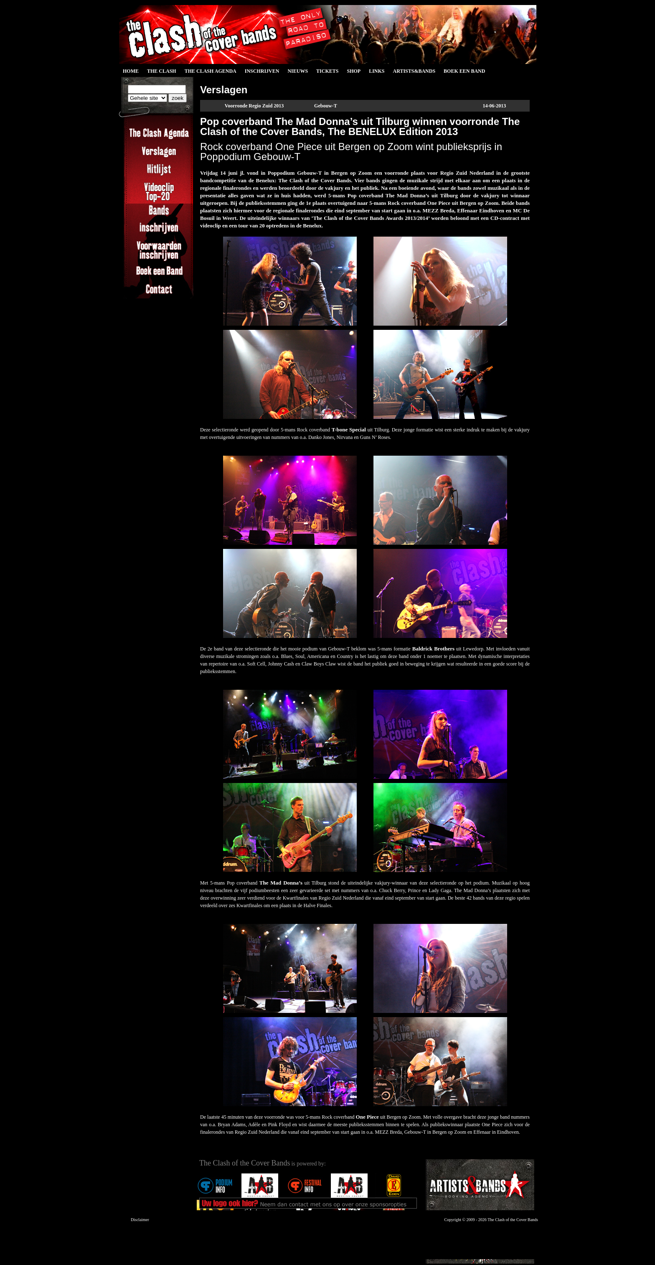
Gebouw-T (325, 106)
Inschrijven (262, 71)
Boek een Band (464, 71)
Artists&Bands (414, 71)
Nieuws (297, 71)
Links (376, 71)
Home (131, 71)
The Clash (161, 71)
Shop (354, 71)
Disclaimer (140, 1219)
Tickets (327, 71)
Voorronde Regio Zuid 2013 (254, 106)
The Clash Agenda (210, 71)
